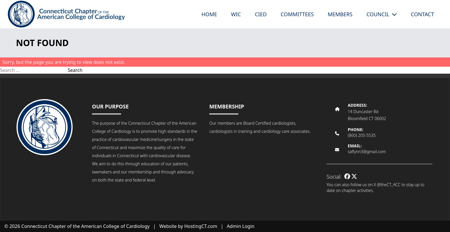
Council (381, 14)
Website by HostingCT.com (188, 226)
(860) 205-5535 (362, 135)
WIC (236, 14)
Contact (422, 14)
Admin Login (240, 226)
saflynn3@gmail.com (367, 151)
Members (340, 14)
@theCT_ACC (388, 184)
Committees (297, 14)
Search (75, 70)
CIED (261, 14)
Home (209, 14)
